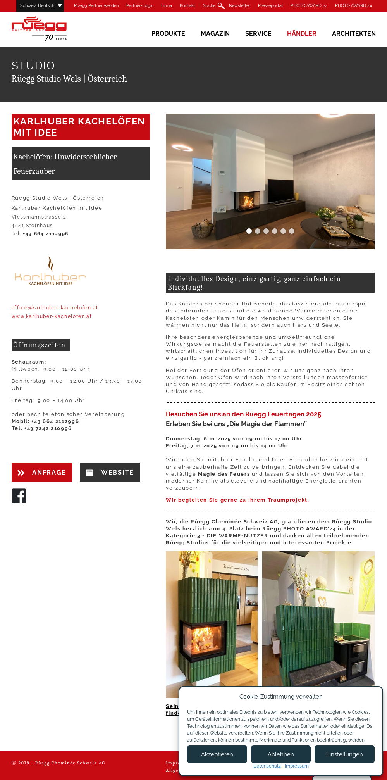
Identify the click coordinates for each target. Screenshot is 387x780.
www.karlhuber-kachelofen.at (52, 316)
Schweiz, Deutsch (37, 5)
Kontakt (187, 5)
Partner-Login (139, 5)
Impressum (297, 766)
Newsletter (239, 5)
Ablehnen (281, 754)
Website (110, 472)
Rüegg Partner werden (96, 5)
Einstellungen (344, 754)
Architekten (354, 33)
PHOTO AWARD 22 (309, 5)
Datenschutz (267, 766)
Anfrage (41, 472)
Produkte (168, 33)
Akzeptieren (217, 754)
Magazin (215, 33)
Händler (301, 33)
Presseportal (270, 5)
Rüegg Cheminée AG (50, 29)
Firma (166, 5)
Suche (209, 5)
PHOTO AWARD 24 (353, 5)
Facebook (19, 495)
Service (258, 33)
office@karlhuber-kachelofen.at (55, 308)
